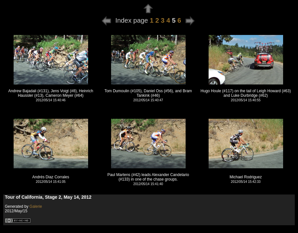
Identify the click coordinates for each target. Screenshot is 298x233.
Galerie (35, 206)
